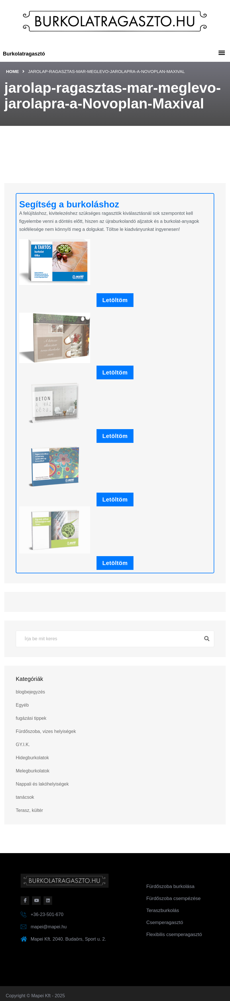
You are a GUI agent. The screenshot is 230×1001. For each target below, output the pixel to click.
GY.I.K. (23, 744)
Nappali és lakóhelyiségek (42, 784)
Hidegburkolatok (32, 757)
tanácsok (25, 797)
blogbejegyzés (30, 691)
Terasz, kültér (29, 810)
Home (12, 71)
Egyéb (22, 705)
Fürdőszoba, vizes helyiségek (46, 731)
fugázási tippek (31, 718)
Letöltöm (114, 300)
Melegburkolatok (32, 770)
